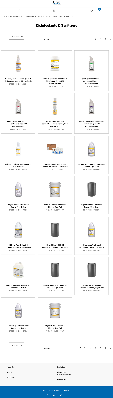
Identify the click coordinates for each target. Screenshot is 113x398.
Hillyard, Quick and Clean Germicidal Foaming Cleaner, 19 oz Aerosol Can (54, 125)
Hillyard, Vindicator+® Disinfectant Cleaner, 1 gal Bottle (91, 167)
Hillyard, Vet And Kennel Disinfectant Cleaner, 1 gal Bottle (91, 248)
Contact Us (61, 379)
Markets (10, 372)
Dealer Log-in (62, 367)
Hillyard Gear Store (64, 374)
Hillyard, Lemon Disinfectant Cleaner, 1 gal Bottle (18, 207)
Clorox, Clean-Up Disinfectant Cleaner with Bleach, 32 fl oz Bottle (54, 167)
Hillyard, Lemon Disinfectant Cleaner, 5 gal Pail (54, 207)
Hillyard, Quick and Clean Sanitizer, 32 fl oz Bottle (18, 167)
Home (5, 16)
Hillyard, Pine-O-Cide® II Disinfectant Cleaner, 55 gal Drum (54, 248)
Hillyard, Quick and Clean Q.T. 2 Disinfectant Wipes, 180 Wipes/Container (18, 125)
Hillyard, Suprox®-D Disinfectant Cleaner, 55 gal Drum (54, 288)
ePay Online (61, 372)
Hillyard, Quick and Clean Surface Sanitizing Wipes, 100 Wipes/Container (91, 125)
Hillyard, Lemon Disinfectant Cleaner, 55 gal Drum (91, 207)
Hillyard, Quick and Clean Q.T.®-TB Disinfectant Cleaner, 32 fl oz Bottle (18, 81)
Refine (47, 40)
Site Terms (10, 377)
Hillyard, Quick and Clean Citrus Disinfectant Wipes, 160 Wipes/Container (54, 83)
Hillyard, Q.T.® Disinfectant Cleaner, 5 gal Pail (54, 328)
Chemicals (47, 16)
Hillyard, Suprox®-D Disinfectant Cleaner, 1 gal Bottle (18, 288)
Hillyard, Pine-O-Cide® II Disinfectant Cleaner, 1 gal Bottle (18, 248)
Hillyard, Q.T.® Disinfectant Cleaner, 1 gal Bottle (18, 328)
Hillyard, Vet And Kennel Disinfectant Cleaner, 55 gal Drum (91, 288)
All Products (15, 16)
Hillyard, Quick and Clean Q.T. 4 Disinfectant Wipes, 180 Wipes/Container (91, 83)
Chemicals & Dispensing (31, 16)
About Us (10, 367)
